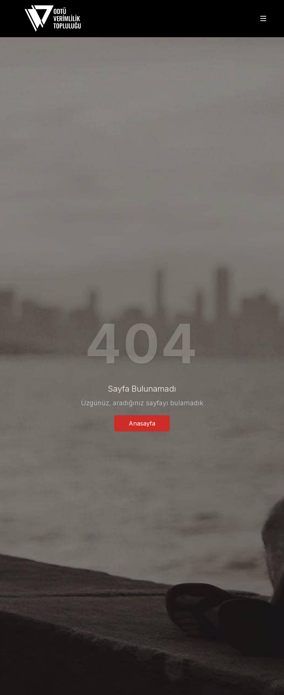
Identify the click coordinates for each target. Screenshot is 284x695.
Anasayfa (142, 423)
